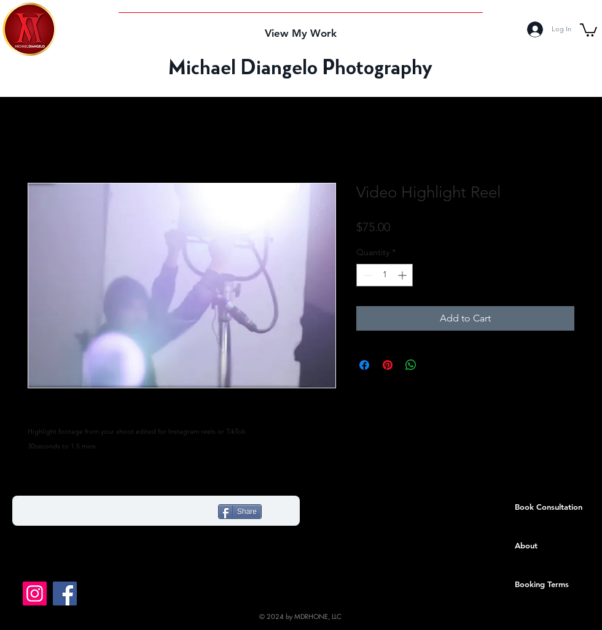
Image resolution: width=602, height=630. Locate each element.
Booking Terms (542, 584)
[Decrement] (365, 275)
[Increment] (403, 275)
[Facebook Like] (99, 513)
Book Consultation (548, 507)
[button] (588, 29)
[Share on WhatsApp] (411, 365)
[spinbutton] (384, 275)
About (526, 545)
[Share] (240, 511)
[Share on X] (434, 365)
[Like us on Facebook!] (65, 593)
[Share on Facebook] (364, 365)
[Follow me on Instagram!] (35, 593)
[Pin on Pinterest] (387, 365)
